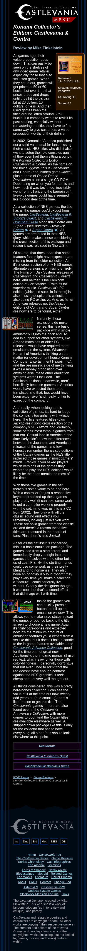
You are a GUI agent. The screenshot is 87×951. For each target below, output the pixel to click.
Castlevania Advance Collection (37, 648)
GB (64, 841)
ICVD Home (21, 777)
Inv (16, 841)
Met (44, 841)
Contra (18, 230)
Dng (25, 841)
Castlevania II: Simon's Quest (47, 756)
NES (54, 841)
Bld (35, 841)
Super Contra (42, 230)
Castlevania (39, 214)
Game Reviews (43, 777)
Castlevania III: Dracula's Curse (47, 766)
